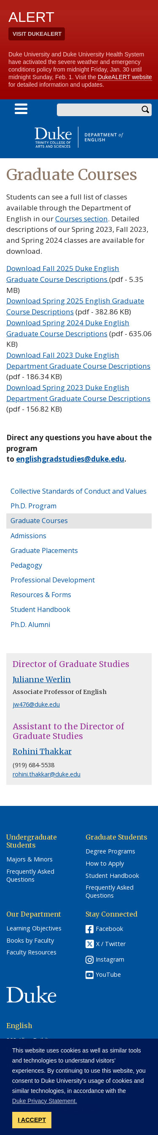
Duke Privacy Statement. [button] (44, 1101)
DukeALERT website (125, 77)
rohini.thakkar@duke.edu (46, 774)
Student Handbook (40, 609)
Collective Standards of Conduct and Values (79, 491)
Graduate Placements (44, 550)
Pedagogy (26, 565)
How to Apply (105, 863)
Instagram (110, 959)
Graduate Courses (39, 520)
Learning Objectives (34, 928)
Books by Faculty (30, 940)
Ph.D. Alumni (30, 624)
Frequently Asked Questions (30, 875)
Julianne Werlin (42, 679)
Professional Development (53, 580)
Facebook (109, 929)
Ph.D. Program (33, 505)
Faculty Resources (31, 952)
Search (145, 110)
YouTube (108, 974)
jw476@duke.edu (36, 704)
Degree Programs (110, 851)
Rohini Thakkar (42, 751)
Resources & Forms (41, 594)
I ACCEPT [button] (32, 1119)
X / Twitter (111, 944)
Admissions (28, 535)
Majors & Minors (29, 859)
